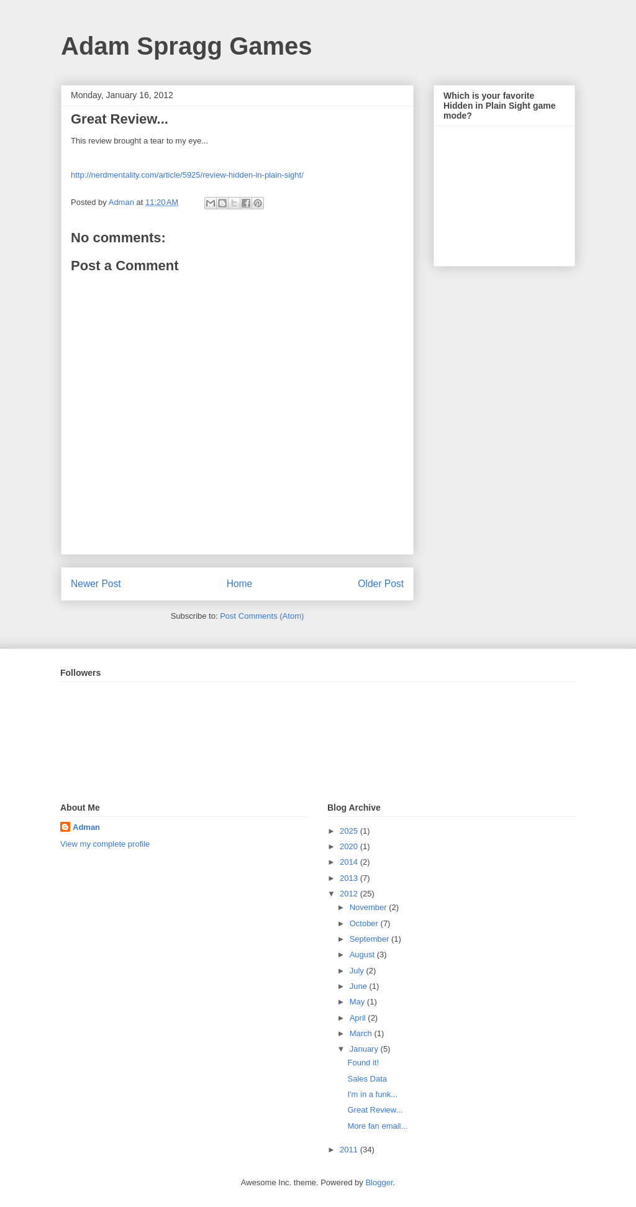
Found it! (363, 1062)
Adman (86, 827)
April (359, 1018)
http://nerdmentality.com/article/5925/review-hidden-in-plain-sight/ (187, 175)
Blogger (379, 1182)
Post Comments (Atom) (262, 616)
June (360, 986)
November (369, 907)
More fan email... (377, 1126)
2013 (350, 878)
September (370, 939)
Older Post (381, 583)
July (358, 970)
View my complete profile (105, 844)
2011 (350, 1149)
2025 (350, 831)
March (362, 1033)
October (365, 923)
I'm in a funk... (372, 1094)
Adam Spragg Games (186, 46)
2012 (350, 893)
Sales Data (367, 1078)
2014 (350, 862)
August (363, 954)
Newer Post (96, 583)
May (358, 1001)
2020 (350, 846)
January (365, 1049)
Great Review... (374, 1109)
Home (240, 583)
